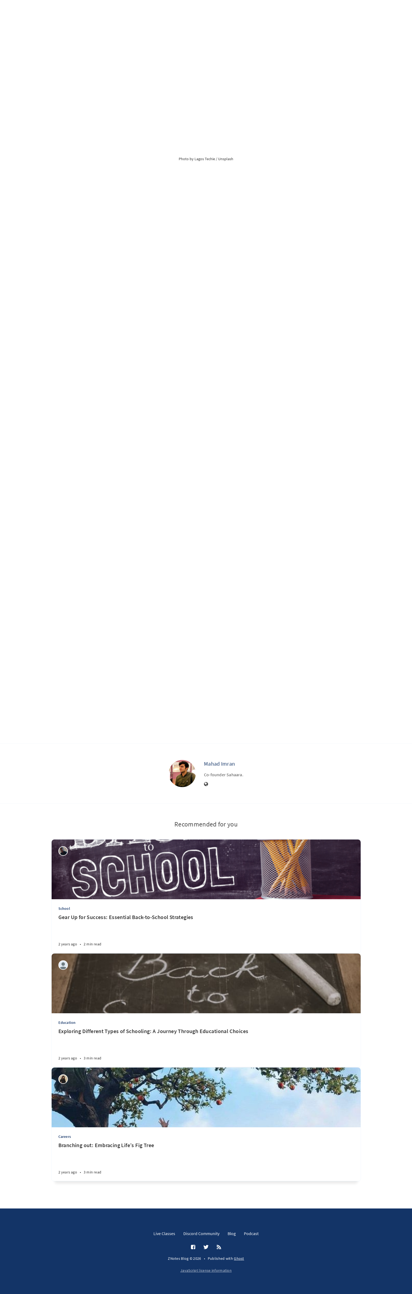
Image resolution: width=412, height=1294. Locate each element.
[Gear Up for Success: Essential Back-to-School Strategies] (206, 933)
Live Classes (164, 1233)
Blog (232, 1233)
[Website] (206, 784)
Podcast (251, 1233)
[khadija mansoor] (63, 1079)
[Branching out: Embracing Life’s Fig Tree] (206, 1161)
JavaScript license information (206, 1270)
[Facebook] (193, 1247)
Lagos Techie (204, 158)
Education (67, 1022)
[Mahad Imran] (182, 773)
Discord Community (201, 1233)
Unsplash (225, 158)
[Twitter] (206, 1247)
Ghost (239, 1258)
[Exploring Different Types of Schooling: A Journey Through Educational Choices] (206, 1047)
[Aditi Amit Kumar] (63, 965)
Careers (64, 1136)
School (64, 908)
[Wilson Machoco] (63, 851)
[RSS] (219, 1247)
